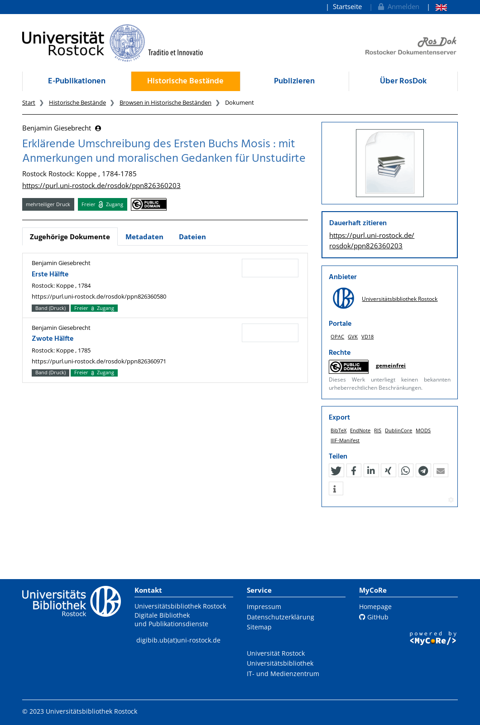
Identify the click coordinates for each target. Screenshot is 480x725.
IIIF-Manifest (345, 440)
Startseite (347, 6)
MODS (423, 430)
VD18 (367, 336)
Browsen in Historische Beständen (165, 102)
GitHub (374, 617)
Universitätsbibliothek (280, 663)
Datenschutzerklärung (280, 617)
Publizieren (294, 81)
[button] (336, 471)
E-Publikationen (77, 81)
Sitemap (259, 627)
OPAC (337, 336)
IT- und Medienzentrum (283, 673)
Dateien (192, 236)
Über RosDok (403, 81)
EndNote (360, 430)
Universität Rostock (276, 653)
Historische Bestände (185, 81)
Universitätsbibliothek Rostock (399, 299)
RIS (377, 430)
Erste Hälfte (50, 274)
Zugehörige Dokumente (70, 236)
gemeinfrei (391, 365)
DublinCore (398, 430)
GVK (353, 336)
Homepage (375, 606)
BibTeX (338, 430)
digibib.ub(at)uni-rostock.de (178, 640)
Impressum (264, 606)
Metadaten (144, 236)
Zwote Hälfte (52, 339)
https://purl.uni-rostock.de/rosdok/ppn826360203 (101, 185)
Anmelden (397, 6)
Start (28, 102)
